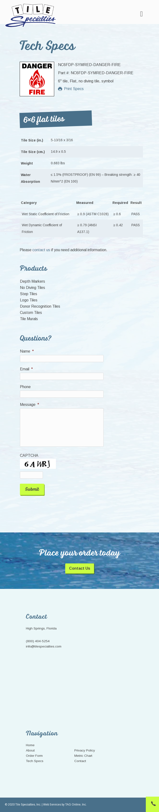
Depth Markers (32, 281)
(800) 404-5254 (38, 641)
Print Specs (71, 89)
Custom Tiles (31, 313)
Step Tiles (28, 294)
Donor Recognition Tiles (40, 306)
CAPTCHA (29, 455)
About (30, 750)
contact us (41, 250)
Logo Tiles (28, 300)
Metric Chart (83, 755)
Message (29, 405)
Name (27, 351)
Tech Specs (34, 761)
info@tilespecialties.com (43, 646)
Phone (25, 387)
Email (26, 369)
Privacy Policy (84, 750)
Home (30, 745)
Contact (80, 761)
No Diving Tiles (32, 288)
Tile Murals (29, 319)
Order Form (34, 755)
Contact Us (79, 568)
